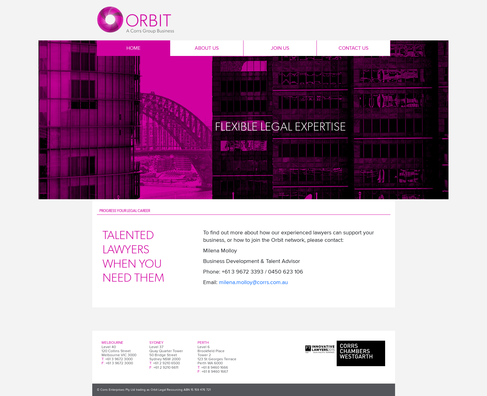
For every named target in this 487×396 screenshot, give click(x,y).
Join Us (280, 48)
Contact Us (353, 48)
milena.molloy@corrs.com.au (253, 282)
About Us (207, 48)
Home (133, 48)
